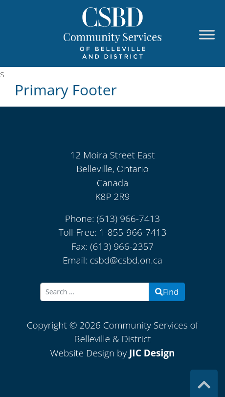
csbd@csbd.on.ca (126, 260)
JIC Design (152, 353)
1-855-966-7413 (133, 232)
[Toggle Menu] (207, 35)
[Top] (204, 385)
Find (167, 292)
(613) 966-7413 (128, 218)
